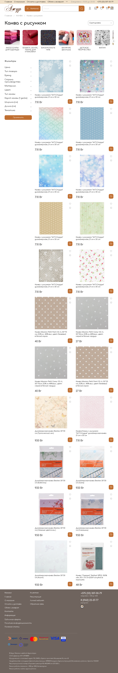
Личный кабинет (37, 600)
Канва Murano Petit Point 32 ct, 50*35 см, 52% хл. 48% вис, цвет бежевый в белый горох (92, 384)
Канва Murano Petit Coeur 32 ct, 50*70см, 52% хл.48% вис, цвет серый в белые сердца (49, 384)
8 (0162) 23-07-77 (89, 600)
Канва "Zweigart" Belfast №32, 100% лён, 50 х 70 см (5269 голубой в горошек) (91, 578)
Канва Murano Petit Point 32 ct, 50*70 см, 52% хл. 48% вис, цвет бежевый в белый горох (51, 335)
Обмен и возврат (56, 2)
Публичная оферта (13, 619)
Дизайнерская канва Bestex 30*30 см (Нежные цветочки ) (50, 530)
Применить (18, 118)
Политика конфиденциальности (18, 623)
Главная (8, 2)
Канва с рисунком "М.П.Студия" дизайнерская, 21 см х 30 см (49, 97)
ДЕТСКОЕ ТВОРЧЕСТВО (87, 49)
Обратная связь (37, 604)
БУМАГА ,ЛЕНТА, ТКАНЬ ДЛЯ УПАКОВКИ (31, 50)
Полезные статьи (12, 627)
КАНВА (19, 16)
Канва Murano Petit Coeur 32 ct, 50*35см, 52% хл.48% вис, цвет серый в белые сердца (90, 335)
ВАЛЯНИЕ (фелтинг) (68, 49)
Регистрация (35, 597)
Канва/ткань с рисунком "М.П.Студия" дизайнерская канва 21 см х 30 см (91, 434)
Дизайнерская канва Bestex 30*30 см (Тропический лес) (50, 433)
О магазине (19, 2)
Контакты (9, 611)
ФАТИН (105, 48)
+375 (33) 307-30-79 (105, 2)
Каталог (33, 8)
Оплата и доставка (36, 2)
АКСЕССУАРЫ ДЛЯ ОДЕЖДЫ (12, 49)
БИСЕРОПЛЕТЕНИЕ (50, 49)
